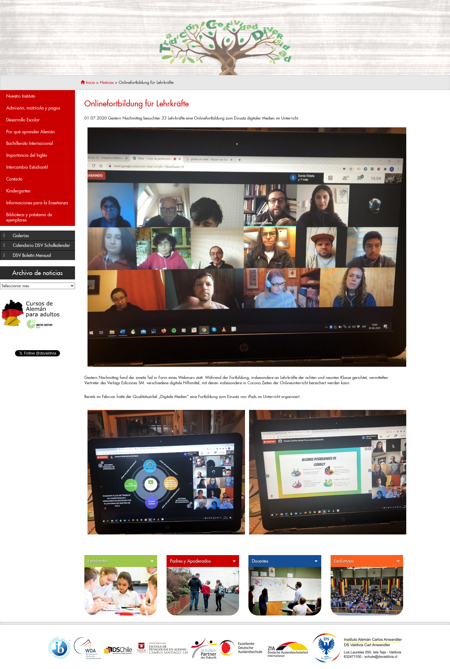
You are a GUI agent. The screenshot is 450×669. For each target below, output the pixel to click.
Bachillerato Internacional (39, 143)
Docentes (285, 561)
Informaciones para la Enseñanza (39, 203)
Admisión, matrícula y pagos (39, 108)
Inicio (88, 82)
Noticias (107, 82)
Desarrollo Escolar (39, 120)
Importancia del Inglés (39, 155)
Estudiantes (121, 561)
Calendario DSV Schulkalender (41, 245)
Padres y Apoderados (203, 561)
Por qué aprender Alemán (39, 132)
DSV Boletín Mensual (42, 255)
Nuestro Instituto (39, 96)
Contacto (39, 179)
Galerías (42, 236)
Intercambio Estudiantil (39, 167)
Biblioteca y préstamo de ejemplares (29, 217)
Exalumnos (367, 561)
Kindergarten (39, 191)
